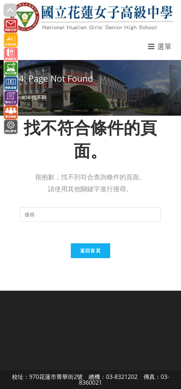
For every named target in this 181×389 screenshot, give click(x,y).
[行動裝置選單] (160, 46)
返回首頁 (90, 250)
